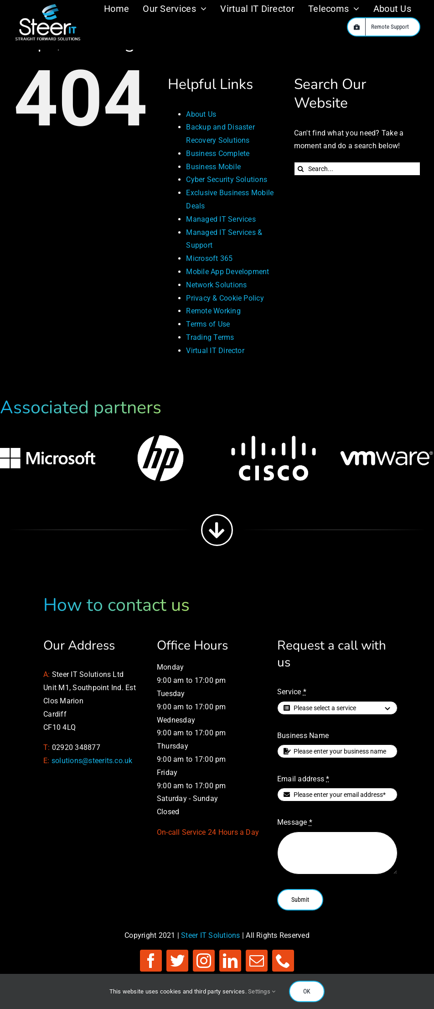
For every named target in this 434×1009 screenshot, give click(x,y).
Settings (261, 991)
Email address (303, 779)
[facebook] (151, 961)
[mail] (257, 961)
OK (306, 991)
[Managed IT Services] (48, 6)
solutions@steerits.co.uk (92, 760)
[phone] (283, 961)
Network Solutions (216, 285)
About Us (201, 114)
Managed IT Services (221, 219)
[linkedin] (230, 961)
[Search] (301, 169)
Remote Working (213, 311)
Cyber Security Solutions (226, 179)
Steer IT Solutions (210, 935)
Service (291, 691)
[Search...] (357, 169)
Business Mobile (213, 166)
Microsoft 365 (209, 258)
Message (294, 822)
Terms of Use (208, 324)
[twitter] (177, 961)
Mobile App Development (227, 271)
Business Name (303, 735)
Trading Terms (210, 337)
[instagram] (204, 961)
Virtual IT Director (215, 350)
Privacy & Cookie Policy (225, 298)
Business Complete (217, 153)
